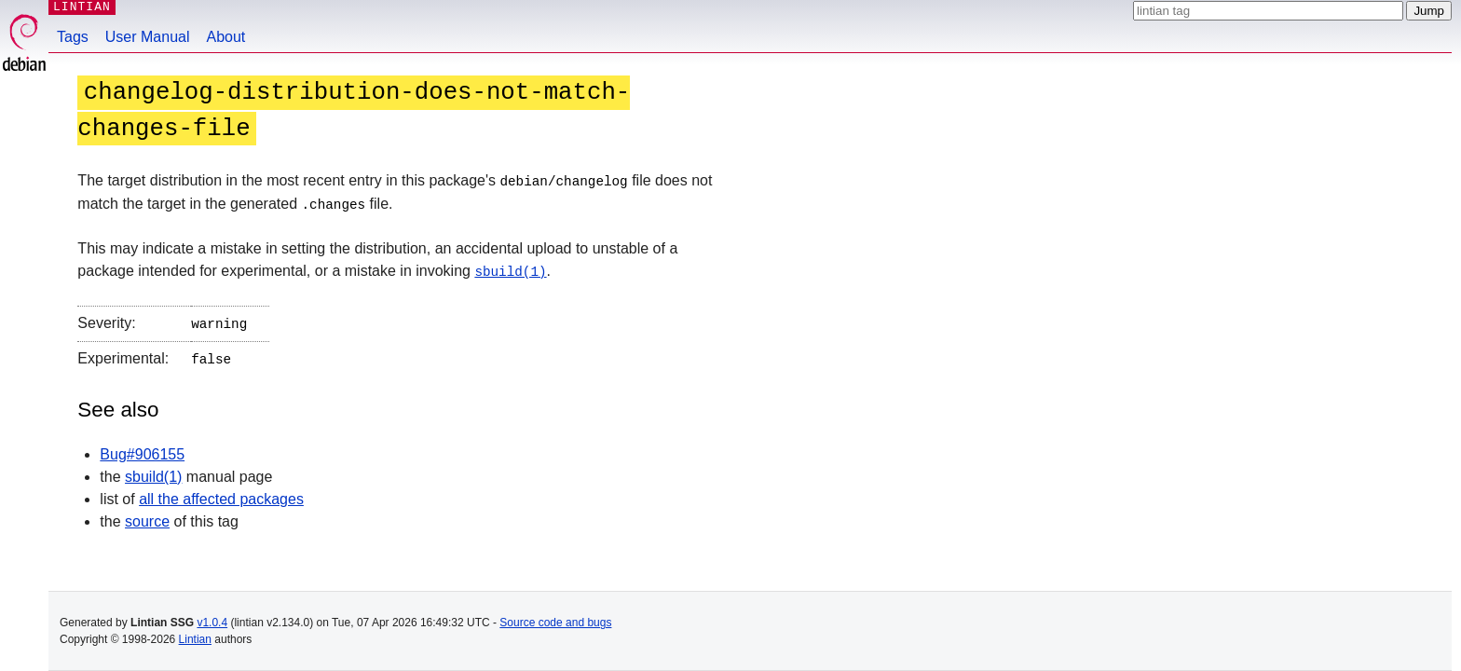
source (147, 517)
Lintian (195, 639)
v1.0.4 (212, 622)
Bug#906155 (142, 450)
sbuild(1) (510, 270)
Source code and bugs (555, 622)
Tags (73, 37)
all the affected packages (221, 494)
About (226, 37)
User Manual (147, 37)
